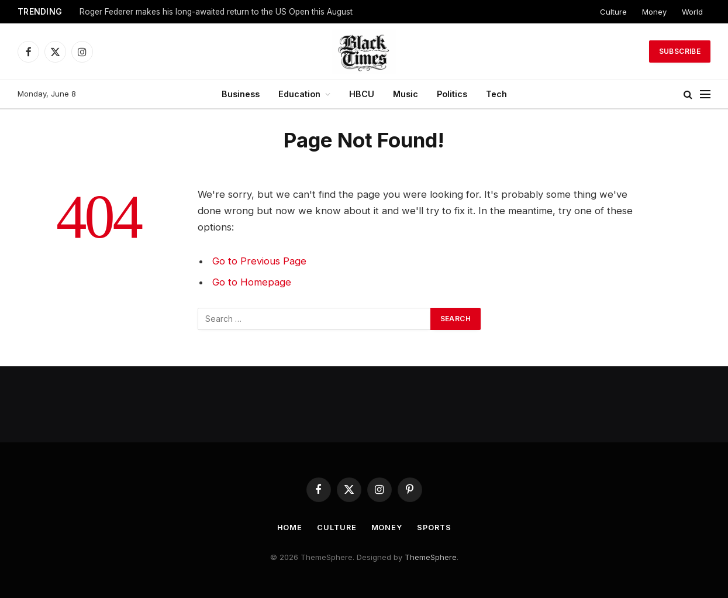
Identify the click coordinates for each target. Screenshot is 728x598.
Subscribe (680, 51)
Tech (496, 94)
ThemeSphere (431, 557)
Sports (435, 527)
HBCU (361, 94)
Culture (613, 11)
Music (405, 94)
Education (299, 94)
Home (288, 527)
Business (241, 94)
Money (654, 11)
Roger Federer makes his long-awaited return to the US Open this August (216, 11)
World (692, 11)
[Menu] (705, 94)
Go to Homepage (251, 282)
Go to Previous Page (259, 261)
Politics (452, 94)
